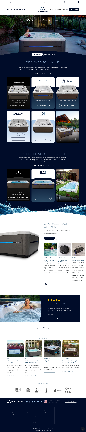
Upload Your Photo (48, 410)
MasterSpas (9, 2)
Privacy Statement (53, 429)
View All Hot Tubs (67, 139)
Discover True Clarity (68, 105)
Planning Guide (35, 416)
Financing (23, 414)
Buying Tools (12, 416)
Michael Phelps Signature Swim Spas (21, 2)
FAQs (33, 418)
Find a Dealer (74, 9)
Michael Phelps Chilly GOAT (45, 2)
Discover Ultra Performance (18, 198)
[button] (67, 9)
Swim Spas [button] (20, 9)
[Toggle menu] (14, 9)
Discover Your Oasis (18, 139)
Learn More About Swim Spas (43, 165)
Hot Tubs (11, 410)
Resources (46, 414)
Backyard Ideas (35, 414)
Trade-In (22, 416)
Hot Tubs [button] (10, 9)
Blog (64, 9)
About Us (34, 422)
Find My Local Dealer (25, 410)
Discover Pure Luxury (43, 105)
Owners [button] (59, 9)
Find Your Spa (53, 9)
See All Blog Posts (30, 375)
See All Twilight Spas (49, 372)
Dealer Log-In (60, 408)
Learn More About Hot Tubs (43, 74)
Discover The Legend (18, 105)
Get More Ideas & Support (69, 372)
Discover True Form (43, 198)
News (22, 418)
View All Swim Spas (67, 198)
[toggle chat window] (83, 429)
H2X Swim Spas (34, 2)
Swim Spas (11, 412)
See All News (10, 375)
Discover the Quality (43, 139)
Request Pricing (24, 412)
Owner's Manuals (47, 416)
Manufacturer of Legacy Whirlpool (43, 430)
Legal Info (46, 429)
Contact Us (34, 420)
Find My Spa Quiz (13, 414)
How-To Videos (47, 418)
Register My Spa (47, 412)
